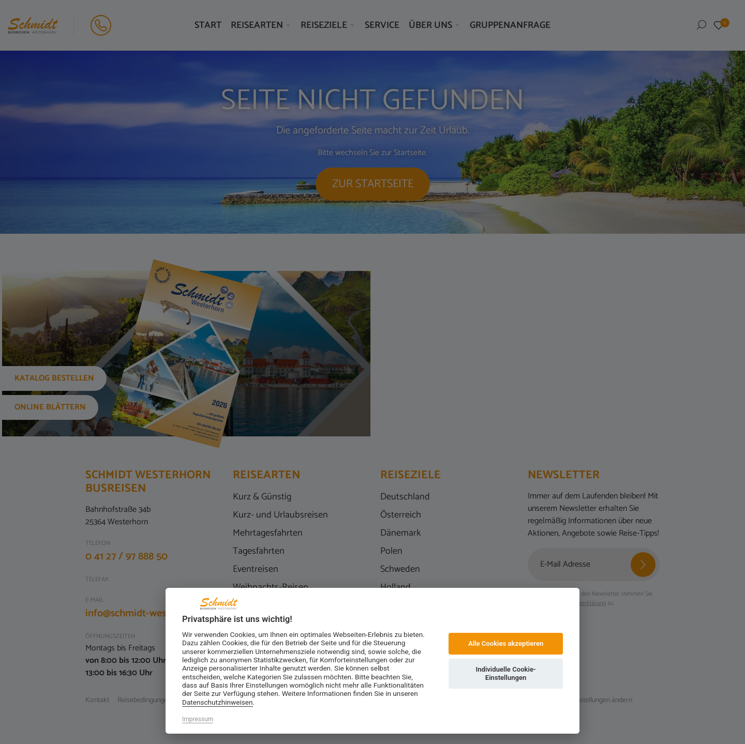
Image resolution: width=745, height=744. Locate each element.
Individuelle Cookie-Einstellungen (505, 673)
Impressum (197, 719)
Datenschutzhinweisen (217, 702)
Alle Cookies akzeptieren (505, 643)
